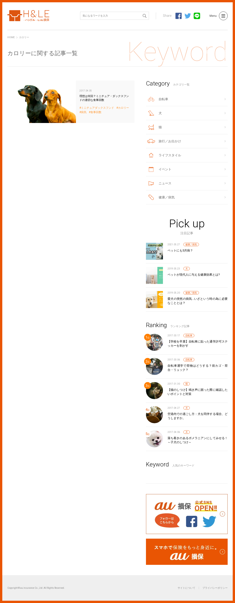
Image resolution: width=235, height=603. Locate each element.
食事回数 (95, 112)
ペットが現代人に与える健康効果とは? (194, 274)
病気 (84, 112)
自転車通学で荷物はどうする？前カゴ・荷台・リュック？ (198, 368)
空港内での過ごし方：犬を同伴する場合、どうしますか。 (198, 416)
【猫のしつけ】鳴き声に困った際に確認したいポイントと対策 (198, 392)
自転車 (188, 335)
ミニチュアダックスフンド (97, 107)
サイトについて (186, 588)
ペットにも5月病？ (180, 250)
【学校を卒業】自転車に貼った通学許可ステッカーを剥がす (198, 343)
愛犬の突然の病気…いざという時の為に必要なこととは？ (198, 301)
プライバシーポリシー (215, 588)
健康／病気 (191, 244)
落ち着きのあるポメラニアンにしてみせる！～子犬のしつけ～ (198, 440)
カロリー (123, 107)
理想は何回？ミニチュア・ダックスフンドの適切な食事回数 (70, 101)
